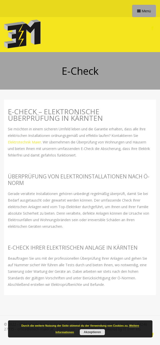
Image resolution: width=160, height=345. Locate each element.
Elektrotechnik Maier (24, 142)
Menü (144, 11)
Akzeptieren (92, 332)
